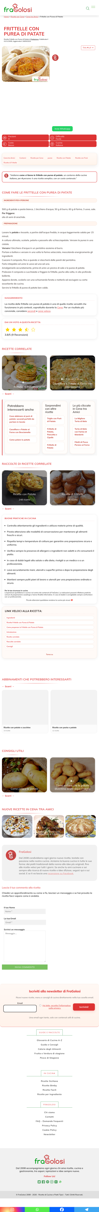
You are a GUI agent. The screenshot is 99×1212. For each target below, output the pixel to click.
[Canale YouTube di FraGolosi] (56, 1145)
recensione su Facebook (60, 837)
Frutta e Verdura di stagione (49, 1017)
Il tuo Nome (25, 874)
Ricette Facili (49, 1053)
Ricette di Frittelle (10, 125)
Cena (60, 269)
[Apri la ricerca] (87, 8)
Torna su (49, 618)
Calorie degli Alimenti (49, 1012)
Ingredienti (11, 581)
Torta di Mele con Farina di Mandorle (81, 394)
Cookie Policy (49, 1093)
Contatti (49, 1080)
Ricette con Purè (81, 120)
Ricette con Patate (64, 120)
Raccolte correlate (14, 605)
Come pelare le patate (20, 403)
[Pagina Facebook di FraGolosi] (43, 1145)
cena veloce (44, 273)
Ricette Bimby (49, 1049)
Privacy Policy (49, 1089)
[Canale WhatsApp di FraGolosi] (60, 1145)
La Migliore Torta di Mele (81, 382)
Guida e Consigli (49, 1008)
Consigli (10, 610)
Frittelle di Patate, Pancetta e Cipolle (52, 396)
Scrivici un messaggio (25, 909)
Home (6, 17)
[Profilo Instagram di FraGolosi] (51, 1145)
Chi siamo (49, 1076)
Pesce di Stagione (49, 1021)
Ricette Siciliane (49, 1044)
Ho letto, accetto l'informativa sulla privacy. (57, 970)
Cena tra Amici (32, 17)
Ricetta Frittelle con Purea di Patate (20, 586)
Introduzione (11, 596)
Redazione (35, 39)
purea (50, 120)
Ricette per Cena (17, 17)
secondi (31, 273)
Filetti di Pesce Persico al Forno (82, 408)
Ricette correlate (13, 600)
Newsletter (49, 1098)
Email (20, 967)
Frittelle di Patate (52, 410)
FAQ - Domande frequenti (49, 1084)
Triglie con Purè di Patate (54, 382)
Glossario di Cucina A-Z (49, 1003)
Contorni (22, 120)
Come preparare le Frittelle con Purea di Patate (25, 591)
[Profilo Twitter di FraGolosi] (39, 1145)
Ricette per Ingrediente (49, 1058)
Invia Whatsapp (62, 91)
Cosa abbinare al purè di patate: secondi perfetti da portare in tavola (21, 381)
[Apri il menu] (93, 7)
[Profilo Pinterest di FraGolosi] (47, 1145)
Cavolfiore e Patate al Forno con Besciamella (20, 394)
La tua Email (25, 885)
